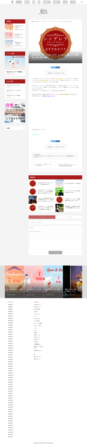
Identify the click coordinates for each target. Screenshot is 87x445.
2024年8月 (10, 354)
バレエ (39, 2)
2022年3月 (36, 155)
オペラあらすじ (37, 318)
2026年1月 (10, 316)
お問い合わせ (73, 2)
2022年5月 (10, 416)
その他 (35, 311)
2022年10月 (10, 404)
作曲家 (35, 332)
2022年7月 (10, 411)
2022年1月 (10, 425)
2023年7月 (10, 384)
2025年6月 (10, 331)
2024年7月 (10, 357)
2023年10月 (10, 377)
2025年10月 (10, 322)
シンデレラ (65, 155)
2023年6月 (10, 386)
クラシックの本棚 (46, 2)
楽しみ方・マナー (38, 356)
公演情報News (19, 2)
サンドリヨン (60, 155)
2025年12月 (10, 318)
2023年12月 (10, 373)
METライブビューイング (49, 96)
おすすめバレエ (37, 306)
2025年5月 (10, 334)
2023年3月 (10, 393)
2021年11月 (10, 429)
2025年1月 (10, 343)
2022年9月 (10, 407)
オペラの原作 (37, 320)
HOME (12, 2)
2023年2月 (10, 395)
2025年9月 (10, 325)
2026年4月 (10, 309)
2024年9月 (10, 352)
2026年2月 (10, 313)
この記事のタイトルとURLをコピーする (55, 73)
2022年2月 (10, 423)
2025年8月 (10, 327)
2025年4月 (10, 336)
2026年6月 (10, 304)
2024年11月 (10, 347)
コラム (35, 327)
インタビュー (27, 2)
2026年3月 (10, 311)
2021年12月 (10, 427)
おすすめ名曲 (37, 309)
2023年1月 (10, 398)
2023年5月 (10, 388)
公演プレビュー (37, 337)
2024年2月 (10, 368)
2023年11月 (10, 375)
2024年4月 (10, 363)
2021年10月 (10, 432)
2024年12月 (10, 345)
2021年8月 (10, 436)
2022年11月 (10, 402)
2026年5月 (10, 306)
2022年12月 (10, 400)
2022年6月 (10, 414)
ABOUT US (65, 2)
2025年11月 (10, 320)
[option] (14, 282)
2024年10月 (10, 350)
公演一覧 (36, 341)
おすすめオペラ (40, 59)
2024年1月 (10, 370)
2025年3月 (10, 338)
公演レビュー (37, 339)
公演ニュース (37, 334)
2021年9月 (10, 434)
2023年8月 (10, 382)
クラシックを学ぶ (56, 2)
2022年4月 (10, 418)
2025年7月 (10, 329)
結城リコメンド (37, 359)
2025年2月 (10, 341)
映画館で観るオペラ (71, 155)
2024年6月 (10, 359)
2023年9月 (10, 379)
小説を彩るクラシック (38, 351)
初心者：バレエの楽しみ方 (38, 347)
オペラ (33, 2)
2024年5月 (10, 361)
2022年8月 (10, 409)
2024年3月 (10, 366)
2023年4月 (10, 391)
